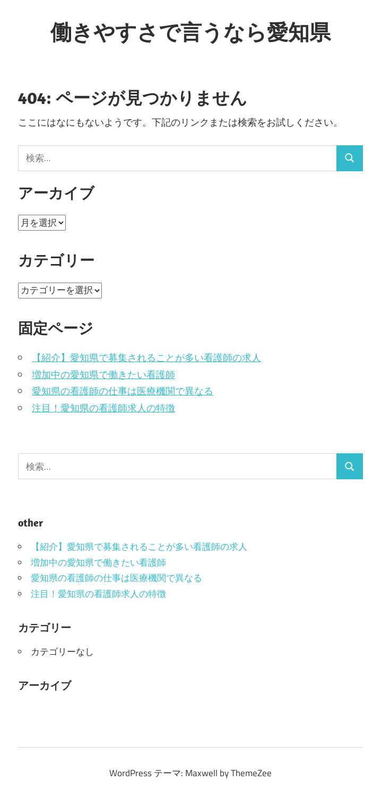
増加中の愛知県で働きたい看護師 (103, 374)
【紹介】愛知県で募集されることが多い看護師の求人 (146, 357)
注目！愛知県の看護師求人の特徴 (103, 408)
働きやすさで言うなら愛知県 (190, 32)
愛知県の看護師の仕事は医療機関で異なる (122, 391)
